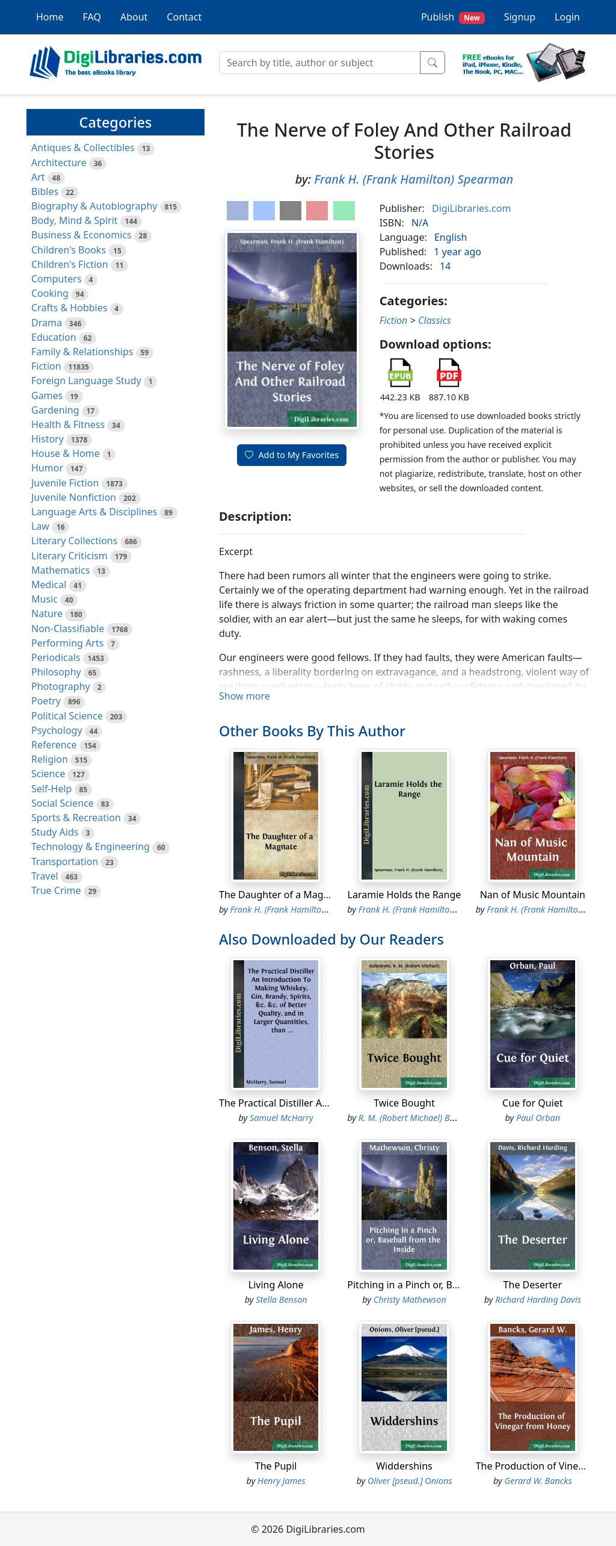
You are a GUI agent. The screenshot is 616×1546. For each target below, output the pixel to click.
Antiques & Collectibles (83, 147)
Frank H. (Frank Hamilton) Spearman (413, 179)
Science (48, 773)
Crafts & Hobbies (69, 307)
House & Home (65, 453)
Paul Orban (538, 1117)
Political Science (67, 715)
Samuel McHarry (281, 1117)
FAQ (92, 16)
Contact (184, 16)
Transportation (64, 861)
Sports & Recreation (76, 817)
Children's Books (68, 249)
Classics (434, 320)
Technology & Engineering (90, 846)
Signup (519, 16)
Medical (48, 584)
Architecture (59, 162)
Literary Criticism (69, 555)
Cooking (50, 293)
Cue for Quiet (532, 1103)
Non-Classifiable (67, 628)
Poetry (46, 700)
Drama (46, 322)
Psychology (56, 730)
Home (50, 16)
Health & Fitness (68, 424)
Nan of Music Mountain (532, 894)
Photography (60, 686)
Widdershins (404, 1466)
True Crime (56, 890)
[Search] (319, 62)
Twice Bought (404, 1103)
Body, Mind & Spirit (74, 220)
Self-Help (51, 788)
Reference (53, 744)
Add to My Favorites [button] (292, 455)
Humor (47, 467)
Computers (56, 278)
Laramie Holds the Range (404, 894)
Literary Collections (74, 540)
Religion (49, 759)
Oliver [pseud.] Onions (410, 1480)
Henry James (281, 1480)
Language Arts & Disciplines (94, 511)
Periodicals (56, 657)
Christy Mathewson (410, 1299)
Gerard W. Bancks (538, 1480)
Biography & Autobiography (94, 206)
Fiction (46, 366)
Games (47, 395)
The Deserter (533, 1284)
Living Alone (276, 1284)
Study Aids (54, 832)
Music (44, 599)
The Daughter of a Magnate (281, 894)
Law (40, 526)
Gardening (55, 410)
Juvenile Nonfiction (73, 497)
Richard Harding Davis (538, 1299)
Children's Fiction (69, 264)
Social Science (62, 803)
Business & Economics (81, 234)
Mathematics (60, 570)
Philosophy (56, 671)
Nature (47, 613)
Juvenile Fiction (65, 482)
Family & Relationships (82, 351)
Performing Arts (67, 643)
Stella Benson (281, 1299)
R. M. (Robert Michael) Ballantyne (422, 1117)
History (47, 438)
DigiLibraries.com (471, 208)
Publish (453, 17)
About (133, 16)
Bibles (44, 191)
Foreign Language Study (86, 380)
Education (53, 337)
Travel (44, 876)
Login (567, 16)
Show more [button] (244, 696)
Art (38, 177)
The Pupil (276, 1466)
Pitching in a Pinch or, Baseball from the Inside (451, 1284)
